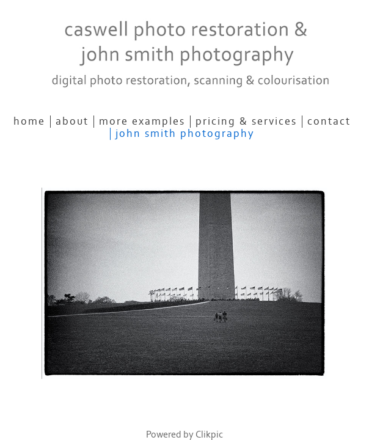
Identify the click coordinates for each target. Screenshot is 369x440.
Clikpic (209, 434)
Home (29, 122)
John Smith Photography (185, 134)
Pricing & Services (246, 122)
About (72, 122)
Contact (329, 122)
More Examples (142, 122)
